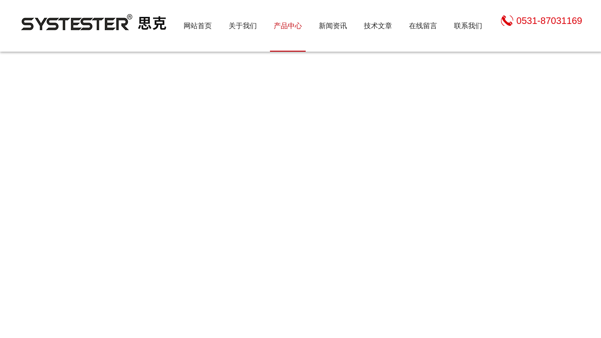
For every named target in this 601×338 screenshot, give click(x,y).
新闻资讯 (333, 26)
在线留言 (423, 26)
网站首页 (198, 26)
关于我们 (243, 26)
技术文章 (378, 26)
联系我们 (468, 26)
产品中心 (288, 26)
